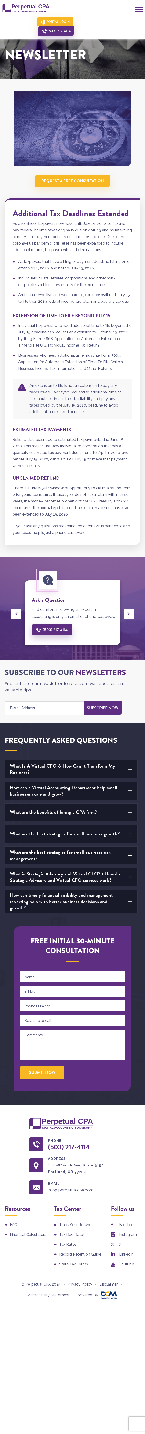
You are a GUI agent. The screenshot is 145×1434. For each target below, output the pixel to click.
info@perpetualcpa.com (72, 1190)
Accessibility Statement (49, 1295)
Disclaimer (108, 1285)
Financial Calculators (28, 1235)
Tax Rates (67, 1245)
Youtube (126, 1264)
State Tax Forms (73, 1264)
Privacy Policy (80, 1285)
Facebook (128, 1225)
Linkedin (126, 1255)
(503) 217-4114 (96, 21)
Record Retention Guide (80, 1255)
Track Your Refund (75, 1225)
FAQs (15, 1225)
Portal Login (55, 21)
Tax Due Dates (72, 1235)
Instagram (128, 1235)
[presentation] (16, 614)
